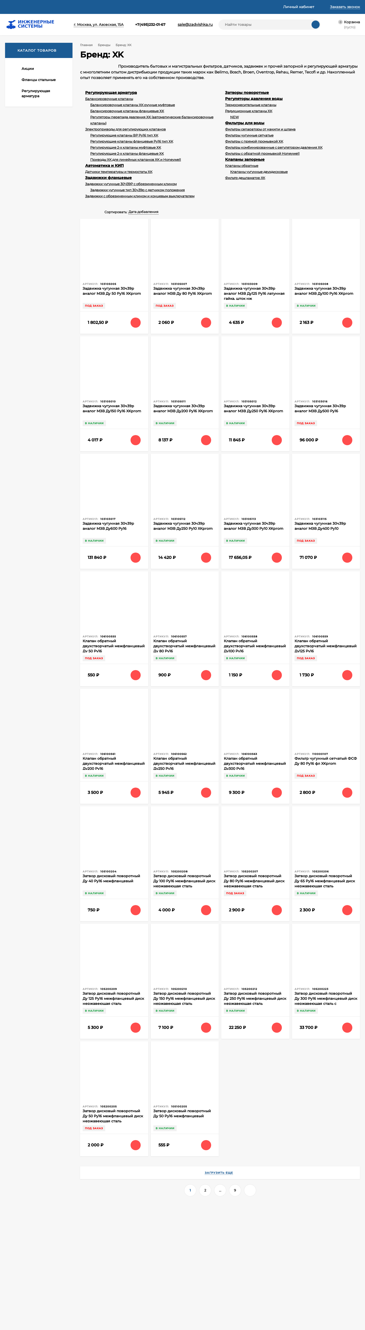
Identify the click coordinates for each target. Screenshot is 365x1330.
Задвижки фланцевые (108, 177)
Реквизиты (166, 7)
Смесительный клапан (31, 800)
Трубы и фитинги (274, 1320)
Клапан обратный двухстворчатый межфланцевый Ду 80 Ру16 (184, 646)
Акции (188, 1263)
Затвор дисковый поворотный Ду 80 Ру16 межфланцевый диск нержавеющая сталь (254, 881)
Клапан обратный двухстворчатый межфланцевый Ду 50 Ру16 (114, 646)
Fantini (18, 776)
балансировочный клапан (33, 814)
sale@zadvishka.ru (190, 24)
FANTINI (19, 423)
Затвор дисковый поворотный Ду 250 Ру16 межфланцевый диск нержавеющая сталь (255, 998)
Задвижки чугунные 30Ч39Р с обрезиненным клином (131, 184)
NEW (234, 117)
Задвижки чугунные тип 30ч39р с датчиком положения (137, 190)
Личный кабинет (111, 1269)
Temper (19, 415)
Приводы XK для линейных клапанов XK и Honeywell (135, 160)
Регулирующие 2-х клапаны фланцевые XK (127, 153)
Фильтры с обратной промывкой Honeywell (262, 153)
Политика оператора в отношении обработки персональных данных (129, 1284)
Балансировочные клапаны (109, 99)
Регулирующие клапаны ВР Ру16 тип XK (124, 135)
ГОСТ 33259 (21, 793)
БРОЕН (19, 453)
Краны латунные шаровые (283, 1276)
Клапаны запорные (245, 159)
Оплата (66, 7)
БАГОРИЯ (21, 468)
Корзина (104, 1263)
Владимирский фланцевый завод (35, 784)
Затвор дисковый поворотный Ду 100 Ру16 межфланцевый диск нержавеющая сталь (184, 881)
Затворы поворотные (247, 92)
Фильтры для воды (244, 123)
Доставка (43, 7)
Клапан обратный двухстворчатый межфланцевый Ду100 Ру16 (255, 646)
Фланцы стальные (199, 1269)
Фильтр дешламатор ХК (245, 178)
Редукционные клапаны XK (248, 111)
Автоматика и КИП (104, 165)
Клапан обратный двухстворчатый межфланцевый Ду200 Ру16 (114, 763)
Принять (21, 1316)
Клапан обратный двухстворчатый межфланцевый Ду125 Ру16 (326, 646)
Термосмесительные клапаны (250, 105)
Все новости (28, 732)
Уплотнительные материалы (285, 1301)
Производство (44, 793)
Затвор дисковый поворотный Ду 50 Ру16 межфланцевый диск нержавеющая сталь (113, 1116)
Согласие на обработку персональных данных (132, 1294)
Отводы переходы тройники (285, 1307)
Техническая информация (124, 7)
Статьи (86, 7)
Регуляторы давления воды (254, 98)
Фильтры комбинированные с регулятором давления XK (273, 147)
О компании (16, 7)
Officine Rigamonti (28, 445)
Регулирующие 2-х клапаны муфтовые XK (125, 147)
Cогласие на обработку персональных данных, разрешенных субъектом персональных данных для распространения (132, 1308)
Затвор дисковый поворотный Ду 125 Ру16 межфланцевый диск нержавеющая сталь (113, 998)
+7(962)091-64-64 (62, 1232)
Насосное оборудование (205, 1314)
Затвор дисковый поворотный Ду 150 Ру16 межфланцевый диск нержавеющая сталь (184, 998)
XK (15, 400)
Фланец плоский (26, 807)
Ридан (18, 460)
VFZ (16, 385)
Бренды (103, 45)
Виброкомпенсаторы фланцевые (289, 1288)
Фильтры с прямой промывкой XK (254, 141)
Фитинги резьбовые (277, 1263)
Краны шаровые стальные (282, 1282)
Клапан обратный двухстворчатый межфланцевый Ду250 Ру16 (184, 763)
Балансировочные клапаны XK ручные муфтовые (132, 105)
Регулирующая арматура (111, 92)
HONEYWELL (24, 393)
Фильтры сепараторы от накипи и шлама (260, 129)
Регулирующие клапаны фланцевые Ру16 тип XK (131, 141)
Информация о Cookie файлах (124, 1320)
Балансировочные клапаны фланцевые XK (127, 111)
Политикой (80, 1291)
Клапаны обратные (241, 166)
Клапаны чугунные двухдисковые (259, 172)
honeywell (33, 776)
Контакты (196, 7)
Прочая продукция (276, 1314)
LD (15, 430)
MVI (16, 438)
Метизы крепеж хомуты (280, 1295)
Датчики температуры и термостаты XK (118, 172)
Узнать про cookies (55, 1316)
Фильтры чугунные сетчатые (249, 135)
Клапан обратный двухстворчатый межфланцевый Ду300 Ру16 (255, 763)
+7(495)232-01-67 (141, 24)
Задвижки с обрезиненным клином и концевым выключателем (139, 196)
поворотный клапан (29, 821)
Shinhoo (20, 475)
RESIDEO (20, 408)
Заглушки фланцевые (202, 1320)
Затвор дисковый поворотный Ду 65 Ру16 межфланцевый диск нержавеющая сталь (325, 881)
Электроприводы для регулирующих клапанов (125, 129)
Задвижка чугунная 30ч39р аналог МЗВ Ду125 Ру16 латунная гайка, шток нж (254, 293)
